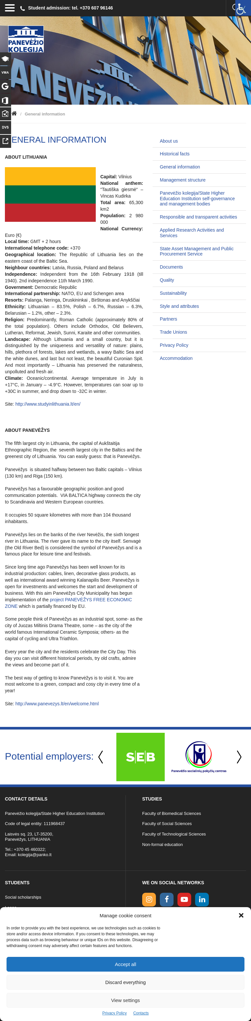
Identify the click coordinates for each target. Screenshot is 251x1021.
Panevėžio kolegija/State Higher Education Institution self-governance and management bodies (197, 198)
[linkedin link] (202, 900)
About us (169, 141)
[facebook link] (167, 900)
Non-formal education (162, 844)
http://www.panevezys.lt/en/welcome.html (57, 703)
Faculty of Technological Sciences (174, 834)
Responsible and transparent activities (198, 217)
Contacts (141, 1013)
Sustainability (173, 293)
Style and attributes (179, 306)
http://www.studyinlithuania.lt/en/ (47, 404)
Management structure (183, 180)
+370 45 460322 (29, 849)
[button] (241, 915)
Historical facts (175, 153)
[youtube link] (184, 900)
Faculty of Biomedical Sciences (171, 813)
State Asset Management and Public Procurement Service (197, 251)
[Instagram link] (149, 900)
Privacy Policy (114, 1013)
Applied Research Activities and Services (192, 232)
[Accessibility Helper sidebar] (243, 8)
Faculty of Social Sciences (167, 823)
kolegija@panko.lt (35, 854)
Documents (171, 267)
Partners (168, 319)
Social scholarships (23, 897)
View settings (125, 1000)
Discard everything (125, 982)
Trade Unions (173, 332)
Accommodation (176, 358)
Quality (167, 280)
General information (180, 166)
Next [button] (238, 757)
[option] (140, 757)
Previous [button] (101, 757)
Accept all (125, 964)
